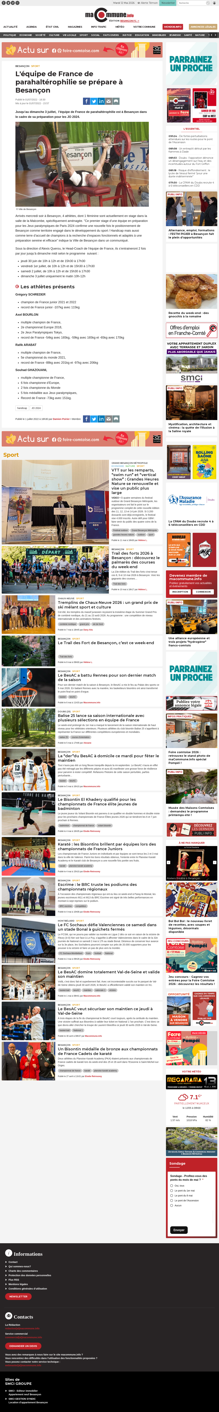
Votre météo (191, 1071)
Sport (35, 66)
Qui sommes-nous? (20, 1266)
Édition (114, 20)
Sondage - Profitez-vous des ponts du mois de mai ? (188, 1178)
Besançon (22, 66)
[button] (208, 3)
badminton (64, 825)
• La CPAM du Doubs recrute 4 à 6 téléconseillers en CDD (191, 184)
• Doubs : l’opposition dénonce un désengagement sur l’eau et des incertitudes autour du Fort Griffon (191, 161)
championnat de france (83, 825)
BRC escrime (66, 906)
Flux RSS (14, 1279)
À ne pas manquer (192, 842)
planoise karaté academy (80, 866)
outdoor (141, 534)
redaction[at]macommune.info (22, 1328)
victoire (112, 990)
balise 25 (64, 737)
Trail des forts (119, 584)
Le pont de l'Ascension (187, 1200)
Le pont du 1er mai (185, 1190)
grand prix (84, 624)
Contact (13, 1262)
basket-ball (64, 990)
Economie (118, 466)
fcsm (88, 953)
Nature (130, 466)
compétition (81, 906)
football (97, 953)
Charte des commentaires (23, 1271)
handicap (22, 408)
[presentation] (168, 862)
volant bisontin (104, 825)
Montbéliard (66, 921)
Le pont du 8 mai (183, 1195)
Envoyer (178, 1230)
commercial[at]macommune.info (23, 1337)
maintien (87, 990)
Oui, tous (179, 1185)
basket (63, 697)
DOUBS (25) (64, 711)
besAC (73, 697)
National (109, 953)
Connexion (203, 591)
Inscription (180, 591)
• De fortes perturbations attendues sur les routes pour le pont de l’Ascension (191, 139)
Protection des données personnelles (30, 1275)
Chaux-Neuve (66, 598)
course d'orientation (80, 737)
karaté (62, 866)
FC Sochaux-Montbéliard (71, 953)
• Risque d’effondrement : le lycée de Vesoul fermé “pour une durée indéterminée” (189, 173)
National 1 (78, 1030)
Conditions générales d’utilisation (28, 1288)
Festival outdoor (120, 530)
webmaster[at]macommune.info (23, 1365)
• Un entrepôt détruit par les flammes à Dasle (190, 150)
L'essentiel (192, 128)
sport (151, 534)
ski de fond (98, 624)
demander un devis (23, 1346)
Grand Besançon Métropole (130, 463)
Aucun (178, 1205)
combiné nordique (68, 624)
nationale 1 (100, 990)
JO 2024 (36, 408)
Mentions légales (18, 1284)
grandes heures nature (123, 534)
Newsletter (18, 1296)
